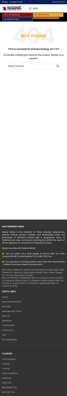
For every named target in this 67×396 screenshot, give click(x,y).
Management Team (12, 311)
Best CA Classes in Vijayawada (35, 283)
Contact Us (7, 330)
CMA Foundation (10, 373)
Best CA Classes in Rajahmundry (38, 280)
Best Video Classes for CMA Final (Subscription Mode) (27, 269)
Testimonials (8, 325)
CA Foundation (9, 359)
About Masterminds (11, 301)
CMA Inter (6, 378)
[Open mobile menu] (34, 8)
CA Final (6, 368)
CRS (4, 335)
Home (5, 297)
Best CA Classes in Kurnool (44, 277)
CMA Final (6, 383)
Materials (6, 306)
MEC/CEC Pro (8, 392)
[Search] (33, 66)
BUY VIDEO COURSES (41, 15)
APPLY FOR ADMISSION (11, 15)
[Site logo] (11, 8)
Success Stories (9, 339)
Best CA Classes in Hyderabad (16, 277)
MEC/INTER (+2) (9, 387)
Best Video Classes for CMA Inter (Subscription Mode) (33, 271)
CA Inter (6, 364)
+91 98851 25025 (16, 2)
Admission (7, 320)
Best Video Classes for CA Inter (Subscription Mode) (32, 274)
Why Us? (6, 316)
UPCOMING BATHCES (11, 19)
